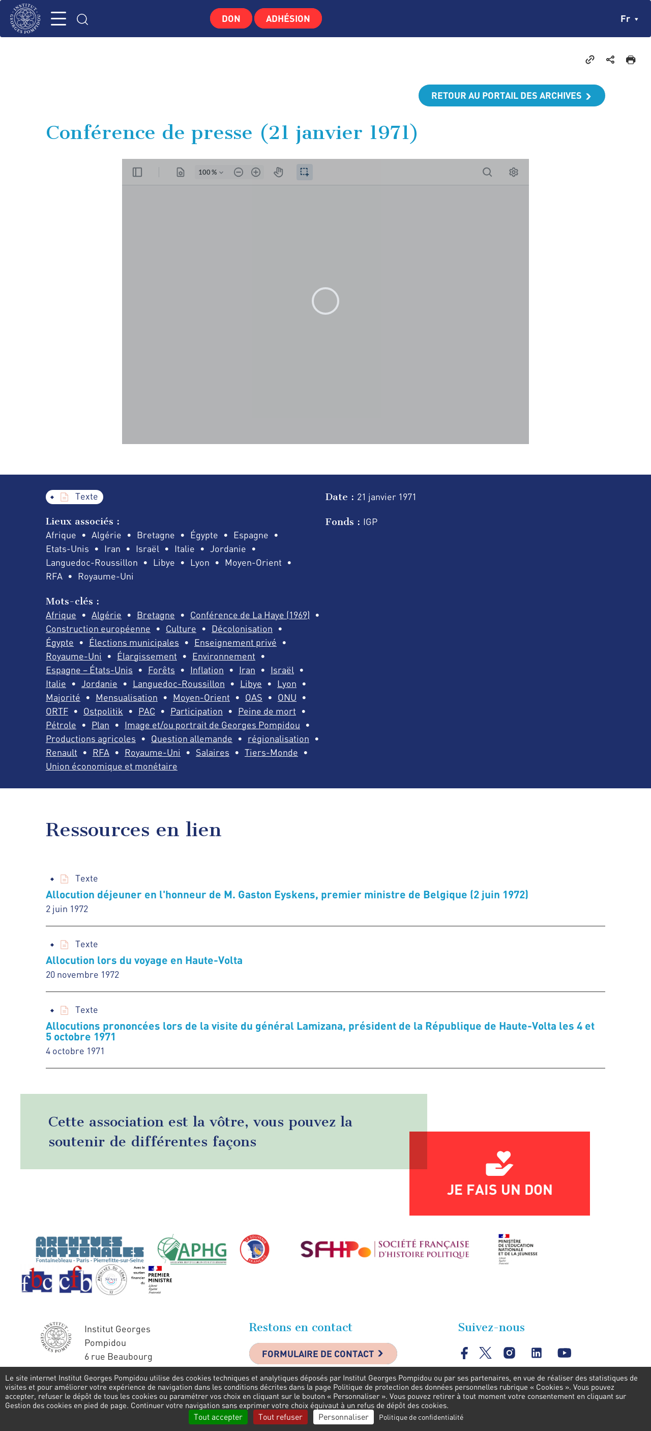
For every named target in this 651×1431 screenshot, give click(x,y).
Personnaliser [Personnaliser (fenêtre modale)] (343, 1417)
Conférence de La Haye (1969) (250, 614)
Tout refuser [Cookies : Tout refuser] (280, 1417)
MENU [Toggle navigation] (58, 18)
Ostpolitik (103, 711)
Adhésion (288, 18)
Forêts (161, 669)
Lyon (287, 683)
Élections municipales (134, 642)
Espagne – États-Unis (89, 669)
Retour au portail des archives (506, 95)
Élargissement (147, 656)
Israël (282, 669)
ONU (287, 697)
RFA (101, 752)
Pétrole (61, 724)
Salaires (212, 752)
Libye (251, 683)
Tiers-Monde (271, 752)
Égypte (60, 642)
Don (231, 18)
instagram (509, 1353)
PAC (146, 711)
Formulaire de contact (318, 1353)
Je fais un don (500, 1189)
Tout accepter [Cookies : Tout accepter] (218, 1417)
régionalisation (278, 738)
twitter (485, 1353)
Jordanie (99, 683)
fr (629, 18)
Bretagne (156, 614)
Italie (56, 683)
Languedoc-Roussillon (179, 683)
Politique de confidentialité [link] (421, 1417)
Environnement (223, 656)
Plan (100, 724)
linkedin (536, 1353)
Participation (196, 711)
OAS (253, 697)
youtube (564, 1353)
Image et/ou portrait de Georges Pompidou (212, 724)
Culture (181, 628)
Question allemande (191, 738)
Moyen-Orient (201, 697)
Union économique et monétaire (111, 766)
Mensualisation (127, 697)
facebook (464, 1353)
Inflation (207, 669)
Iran (247, 669)
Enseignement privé (235, 642)
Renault (61, 752)
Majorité (63, 697)
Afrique (61, 614)
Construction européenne (98, 628)
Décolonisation (242, 628)
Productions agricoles (91, 738)
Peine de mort (267, 711)
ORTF (57, 711)
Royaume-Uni (74, 656)
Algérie (107, 614)
